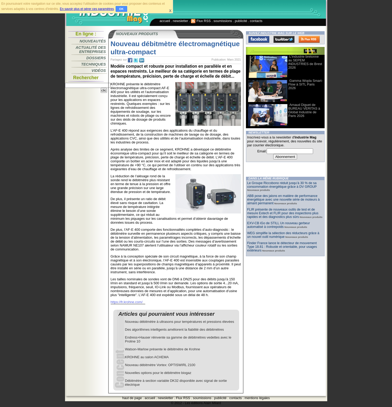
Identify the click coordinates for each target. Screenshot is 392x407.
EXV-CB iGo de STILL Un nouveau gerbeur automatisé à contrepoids (278, 225)
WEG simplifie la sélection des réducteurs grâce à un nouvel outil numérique (283, 235)
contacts (256, 21)
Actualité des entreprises (91, 49)
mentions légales (257, 398)
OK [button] (121, 8)
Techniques (93, 64)
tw (135, 60)
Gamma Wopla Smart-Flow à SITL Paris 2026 (305, 84)
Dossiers (96, 58)
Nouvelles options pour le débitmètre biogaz (158, 373)
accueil (165, 21)
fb (130, 60)
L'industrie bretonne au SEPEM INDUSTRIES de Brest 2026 (305, 62)
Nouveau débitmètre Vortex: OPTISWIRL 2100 (160, 365)
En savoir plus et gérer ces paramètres (87, 9)
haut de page (132, 398)
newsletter (180, 21)
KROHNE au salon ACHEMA (147, 357)
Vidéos (99, 70)
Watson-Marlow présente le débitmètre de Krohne (162, 349)
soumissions (222, 21)
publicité (241, 21)
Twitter (283, 39)
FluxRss (309, 39)
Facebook (258, 39)
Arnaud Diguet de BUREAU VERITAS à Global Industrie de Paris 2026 (304, 110)
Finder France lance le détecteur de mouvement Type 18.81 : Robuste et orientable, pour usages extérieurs (282, 246)
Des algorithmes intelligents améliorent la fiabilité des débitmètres (174, 329)
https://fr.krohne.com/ (127, 302)
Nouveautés (93, 41)
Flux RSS (201, 21)
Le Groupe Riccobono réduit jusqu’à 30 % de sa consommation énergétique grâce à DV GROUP (282, 185)
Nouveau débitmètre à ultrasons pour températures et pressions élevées (179, 322)
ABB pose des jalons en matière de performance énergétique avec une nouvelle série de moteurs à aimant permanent (283, 199)
